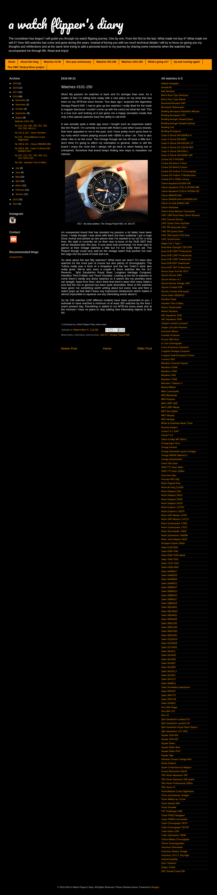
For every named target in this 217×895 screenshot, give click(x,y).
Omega (113, 335)
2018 (15, 87)
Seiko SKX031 (168, 675)
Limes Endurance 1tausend (174, 347)
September (21, 113)
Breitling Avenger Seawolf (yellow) (178, 123)
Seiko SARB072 (169, 583)
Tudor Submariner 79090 (173, 835)
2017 (15, 92)
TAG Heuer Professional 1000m (177, 783)
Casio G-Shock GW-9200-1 (174, 151)
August (19, 117)
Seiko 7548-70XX (170, 559)
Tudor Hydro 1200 (170, 831)
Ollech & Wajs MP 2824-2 (174, 439)
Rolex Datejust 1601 (171, 491)
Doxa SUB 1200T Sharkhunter (176, 259)
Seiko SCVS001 (169, 647)
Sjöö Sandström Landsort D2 (175, 723)
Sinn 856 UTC (168, 711)
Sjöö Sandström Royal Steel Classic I (179, 727)
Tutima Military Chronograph (175, 839)
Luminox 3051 (168, 359)
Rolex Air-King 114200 (172, 487)
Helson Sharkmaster (171, 307)
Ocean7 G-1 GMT (170, 431)
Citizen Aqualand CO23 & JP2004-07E (180, 191)
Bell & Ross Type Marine (173, 99)
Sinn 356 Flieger (169, 707)
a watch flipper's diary (65, 24)
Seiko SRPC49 (168, 699)
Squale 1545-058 (169, 735)
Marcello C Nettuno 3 (171, 383)
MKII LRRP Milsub (170, 407)
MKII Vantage (168, 419)
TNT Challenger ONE (171, 811)
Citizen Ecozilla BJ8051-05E (175, 203)
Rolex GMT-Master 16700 (174, 515)
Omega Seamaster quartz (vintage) (178, 451)
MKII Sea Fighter (169, 411)
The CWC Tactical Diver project (26, 67)
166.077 (104, 335)
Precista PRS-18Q (170, 479)
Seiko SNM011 (168, 683)
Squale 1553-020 (169, 739)
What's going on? (158, 61)
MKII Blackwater (169, 395)
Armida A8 (166, 87)
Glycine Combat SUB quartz (175, 291)
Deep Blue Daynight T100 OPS (176, 247)
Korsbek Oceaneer (170, 335)
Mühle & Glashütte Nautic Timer (177, 423)
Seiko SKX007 (168, 663)
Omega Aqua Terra (170, 443)
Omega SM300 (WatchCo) (174, 455)
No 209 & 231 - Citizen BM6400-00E (33, 144)
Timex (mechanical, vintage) (175, 795)
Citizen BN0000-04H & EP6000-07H (179, 199)
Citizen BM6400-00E (171, 195)
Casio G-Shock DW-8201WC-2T (177, 143)
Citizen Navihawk (169, 207)
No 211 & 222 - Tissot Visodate (30, 132)
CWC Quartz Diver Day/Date (175, 223)
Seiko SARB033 (169, 575)
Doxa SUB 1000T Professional (176, 251)
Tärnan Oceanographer (172, 843)
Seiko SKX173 (168, 679)
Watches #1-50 (52, 61)
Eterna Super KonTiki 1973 (174, 271)
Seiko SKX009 (168, 667)
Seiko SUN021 (168, 703)
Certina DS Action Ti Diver (174, 163)
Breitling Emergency (171, 131)
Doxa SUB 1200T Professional (176, 255)
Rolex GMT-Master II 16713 (175, 519)
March (19, 185)
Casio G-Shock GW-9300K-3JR (177, 155)
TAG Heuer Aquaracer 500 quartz (177, 779)
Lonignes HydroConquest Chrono (177, 355)
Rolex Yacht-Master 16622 (174, 539)
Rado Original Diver (171, 483)
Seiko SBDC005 (169, 627)
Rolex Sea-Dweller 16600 (173, 531)
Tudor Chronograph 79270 (174, 823)
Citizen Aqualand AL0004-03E (176, 183)
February (20, 190)
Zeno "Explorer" (169, 863)
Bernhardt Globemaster (172, 107)
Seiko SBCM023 (169, 611)
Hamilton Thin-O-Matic (172, 303)
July (18, 168)
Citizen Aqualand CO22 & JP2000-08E (180, 187)
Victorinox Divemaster (172, 847)
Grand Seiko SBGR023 (172, 295)
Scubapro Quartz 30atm (173, 543)
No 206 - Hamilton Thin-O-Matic (30, 162)
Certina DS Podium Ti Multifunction (178, 175)
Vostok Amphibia (169, 859)
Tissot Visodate (168, 807)
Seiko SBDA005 (169, 619)
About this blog (29, 61)
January (20, 194)
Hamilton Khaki (168, 299)
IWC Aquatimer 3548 (171, 319)
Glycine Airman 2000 (171, 275)
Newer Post (69, 348)
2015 (15, 199)
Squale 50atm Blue (170, 747)
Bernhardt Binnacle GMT (173, 103)
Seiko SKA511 (168, 651)
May (18, 176)
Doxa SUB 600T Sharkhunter (175, 263)
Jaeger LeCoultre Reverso (174, 327)
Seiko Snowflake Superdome (175, 687)
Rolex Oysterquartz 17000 (174, 523)
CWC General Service (172, 219)
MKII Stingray (168, 415)
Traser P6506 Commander (174, 819)
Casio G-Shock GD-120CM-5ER (177, 147)
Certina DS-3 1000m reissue (175, 179)
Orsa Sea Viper (168, 475)
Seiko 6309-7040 (169, 551)
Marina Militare (168, 387)
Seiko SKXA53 (168, 659)
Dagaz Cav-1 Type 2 (171, 243)
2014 (15, 204)
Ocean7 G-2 (167, 435)
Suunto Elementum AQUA (174, 771)
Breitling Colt (167, 127)
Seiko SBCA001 (169, 607)
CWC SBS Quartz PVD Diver (175, 235)
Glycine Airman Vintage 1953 (175, 283)
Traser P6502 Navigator (173, 815)
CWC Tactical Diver (170, 239)
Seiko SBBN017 (169, 599)
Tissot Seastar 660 (170, 803)
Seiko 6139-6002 (169, 547)
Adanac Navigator (170, 83)
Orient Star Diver (169, 463)
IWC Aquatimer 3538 (171, 315)
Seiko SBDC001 (169, 623)
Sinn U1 (165, 715)
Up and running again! (187, 61)
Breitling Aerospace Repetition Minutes (180, 111)
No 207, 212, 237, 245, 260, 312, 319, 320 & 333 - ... (31, 156)
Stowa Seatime (168, 763)
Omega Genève (169, 447)
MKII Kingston (168, 399)
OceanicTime (15, 257)
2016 (15, 96)
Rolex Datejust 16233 (171, 503)
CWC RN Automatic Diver (174, 227)
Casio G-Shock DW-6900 (173, 139)
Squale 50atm (168, 743)
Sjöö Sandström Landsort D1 (175, 719)
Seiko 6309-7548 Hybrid (173, 555)
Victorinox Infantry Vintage (174, 851)
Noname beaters (169, 427)
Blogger (155, 887)
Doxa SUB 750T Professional (175, 267)
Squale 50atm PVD (170, 751)
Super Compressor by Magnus (176, 767)
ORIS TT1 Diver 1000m (173, 471)
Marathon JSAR (169, 371)
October (20, 109)
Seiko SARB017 (169, 571)
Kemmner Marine (169, 331)
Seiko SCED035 (169, 643)
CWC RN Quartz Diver (172, 231)
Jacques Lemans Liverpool (174, 323)
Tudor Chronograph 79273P (175, 827)
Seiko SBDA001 (169, 615)
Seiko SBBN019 (169, 603)
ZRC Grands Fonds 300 (173, 871)
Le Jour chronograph (171, 343)
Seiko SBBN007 (169, 587)
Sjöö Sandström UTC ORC (174, 731)
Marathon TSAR (169, 379)
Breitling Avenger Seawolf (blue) (177, 119)
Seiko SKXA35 (168, 655)
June (18, 172)
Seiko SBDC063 (169, 631)
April (18, 181)
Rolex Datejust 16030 (171, 499)
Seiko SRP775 (168, 695)
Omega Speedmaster (171, 459)
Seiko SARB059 (169, 579)
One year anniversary (78, 61)
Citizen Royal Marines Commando (178, 211)
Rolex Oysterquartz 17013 (174, 527)
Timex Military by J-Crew (173, 799)
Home (11, 61)
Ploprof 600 (123, 335)
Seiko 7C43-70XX (170, 563)
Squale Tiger (167, 755)
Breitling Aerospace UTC (173, 115)
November (21, 104)
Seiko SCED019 (169, 639)
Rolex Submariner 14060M (174, 535)
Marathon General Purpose (174, 363)
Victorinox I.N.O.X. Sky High (175, 855)
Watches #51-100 (106, 61)
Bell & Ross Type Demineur (174, 95)
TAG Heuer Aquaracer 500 (174, 775)
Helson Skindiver (169, 311)
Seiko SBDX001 (169, 635)
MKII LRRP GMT (169, 403)
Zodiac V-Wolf (168, 867)
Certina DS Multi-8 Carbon (174, 167)
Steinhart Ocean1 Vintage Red (176, 759)
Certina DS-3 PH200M (172, 159)
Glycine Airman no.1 (171, 279)
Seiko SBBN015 (169, 595)
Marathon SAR (168, 375)
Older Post (144, 348)
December (21, 100)
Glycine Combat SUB (171, 287)
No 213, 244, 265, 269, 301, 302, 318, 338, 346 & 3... (31, 127)
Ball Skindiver (168, 91)
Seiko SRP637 (168, 691)
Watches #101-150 (132, 61)
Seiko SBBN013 (169, 591)
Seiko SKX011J (169, 671)
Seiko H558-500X (170, 567)
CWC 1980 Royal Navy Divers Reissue (180, 215)
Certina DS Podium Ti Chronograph (178, 171)
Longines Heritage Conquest (175, 351)
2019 (15, 83)
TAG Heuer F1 (168, 787)
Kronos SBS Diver (170, 339)
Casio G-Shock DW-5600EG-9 (176, 135)
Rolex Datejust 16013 (171, 495)
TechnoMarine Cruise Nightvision (177, 791)
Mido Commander (170, 391)
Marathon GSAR (169, 367)
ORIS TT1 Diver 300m (172, 467)
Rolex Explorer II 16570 (173, 511)
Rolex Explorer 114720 (172, 507)
